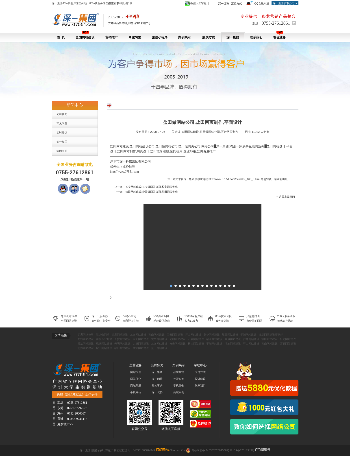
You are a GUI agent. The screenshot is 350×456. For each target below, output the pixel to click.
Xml (183, 450)
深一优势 (223, 3)
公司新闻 (62, 114)
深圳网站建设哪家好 (271, 334)
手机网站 (135, 392)
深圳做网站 (102, 334)
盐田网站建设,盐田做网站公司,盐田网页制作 (151, 191)
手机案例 (178, 385)
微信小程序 (159, 37)
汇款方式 (236, 3)
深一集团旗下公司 (283, 3)
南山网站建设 (156, 334)
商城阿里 (134, 37)
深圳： (271, 23)
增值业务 (279, 35)
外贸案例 (178, 378)
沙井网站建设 (251, 339)
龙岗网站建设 (138, 334)
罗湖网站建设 (141, 348)
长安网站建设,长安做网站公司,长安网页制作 (151, 186)
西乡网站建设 (233, 339)
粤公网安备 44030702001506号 (210, 450)
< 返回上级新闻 (285, 196)
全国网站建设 (85, 35)
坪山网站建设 (193, 334)
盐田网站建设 (159, 348)
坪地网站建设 (233, 343)
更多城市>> (65, 424)
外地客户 (157, 385)
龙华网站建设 (212, 334)
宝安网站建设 (175, 334)
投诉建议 (200, 378)
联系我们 (256, 37)
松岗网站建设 (288, 339)
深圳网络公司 (86, 334)
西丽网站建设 (288, 343)
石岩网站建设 (196, 339)
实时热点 (62, 132)
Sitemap (175, 450)
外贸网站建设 (122, 339)
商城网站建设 (86, 339)
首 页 (61, 37)
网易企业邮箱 (104, 339)
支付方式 (200, 372)
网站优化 (135, 378)
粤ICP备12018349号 (242, 450)
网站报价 (135, 372)
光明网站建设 (122, 343)
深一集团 (232, 37)
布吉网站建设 (178, 343)
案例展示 (184, 37)
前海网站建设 (86, 348)
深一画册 (157, 378)
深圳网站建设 (120, 334)
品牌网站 (178, 372)
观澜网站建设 (104, 343)
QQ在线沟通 (261, 3)
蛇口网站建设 (104, 348)
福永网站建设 (214, 339)
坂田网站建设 (230, 334)
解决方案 (209, 37)
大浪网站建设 (141, 343)
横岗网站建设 (196, 343)
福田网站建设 (122, 348)
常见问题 (62, 123)
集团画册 (62, 151)
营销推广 (111, 37)
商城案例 (178, 392)
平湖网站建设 (248, 334)
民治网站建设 (86, 343)
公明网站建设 (178, 339)
